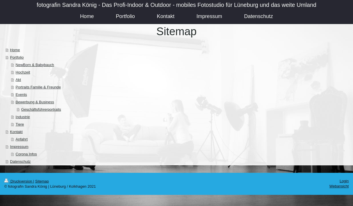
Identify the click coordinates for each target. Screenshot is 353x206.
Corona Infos (26, 154)
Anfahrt (22, 139)
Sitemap (42, 181)
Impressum (19, 146)
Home (15, 50)
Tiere (20, 124)
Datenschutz (20, 161)
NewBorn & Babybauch (35, 65)
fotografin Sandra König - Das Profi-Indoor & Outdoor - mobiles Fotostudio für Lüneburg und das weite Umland (176, 5)
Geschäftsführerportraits (41, 109)
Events (21, 94)
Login (344, 181)
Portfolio (17, 57)
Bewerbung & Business (35, 102)
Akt (18, 80)
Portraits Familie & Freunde (38, 87)
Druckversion (18, 181)
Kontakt (16, 132)
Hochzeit (23, 72)
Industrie (23, 117)
